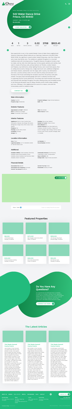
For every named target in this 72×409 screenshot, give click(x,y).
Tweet (17, 207)
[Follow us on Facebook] (69, 27)
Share (14, 207)
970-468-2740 (66, 397)
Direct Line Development (64, 405)
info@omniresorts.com (65, 398)
